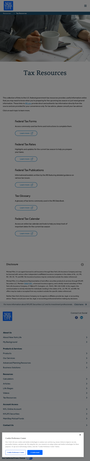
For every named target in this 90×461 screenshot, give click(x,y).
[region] (43, 444)
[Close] (80, 434)
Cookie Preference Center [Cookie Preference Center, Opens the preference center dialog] (15, 452)
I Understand (34, 452)
